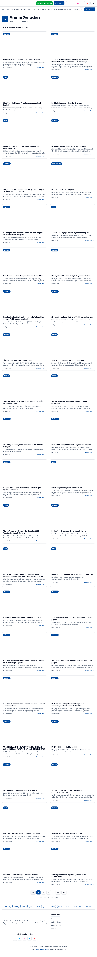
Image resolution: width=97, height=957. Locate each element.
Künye (53, 919)
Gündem (10, 9)
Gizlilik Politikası (56, 922)
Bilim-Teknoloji (63, 9)
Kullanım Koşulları (57, 925)
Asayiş (44, 9)
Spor (29, 9)
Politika (16, 9)
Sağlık (55, 9)
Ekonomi (23, 9)
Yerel (39, 9)
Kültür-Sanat (73, 9)
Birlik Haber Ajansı (42, 949)
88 (58, 892)
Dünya (34, 9)
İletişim (53, 928)
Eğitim (49, 9)
